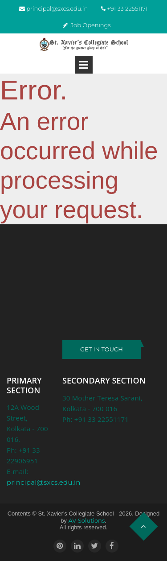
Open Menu (84, 65)
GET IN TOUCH (101, 349)
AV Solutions (86, 520)
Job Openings (91, 25)
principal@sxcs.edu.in (57, 8)
